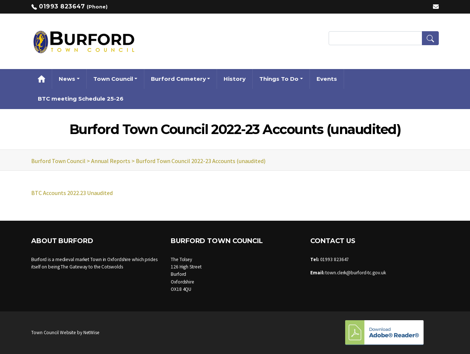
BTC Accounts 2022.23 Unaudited (72, 192)
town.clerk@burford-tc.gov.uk (355, 273)
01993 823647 (62, 6)
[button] (430, 38)
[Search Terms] (384, 38)
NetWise (91, 332)
